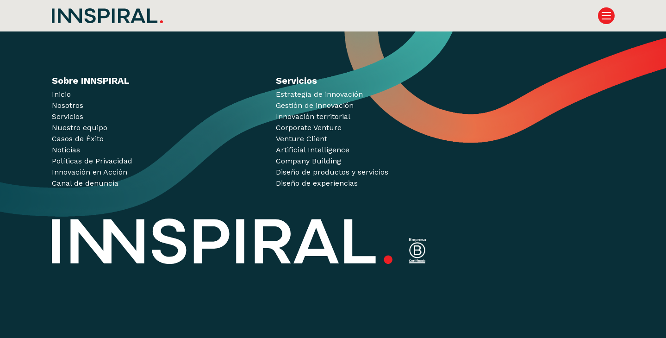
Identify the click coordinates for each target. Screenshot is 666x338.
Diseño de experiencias (317, 183)
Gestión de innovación (315, 105)
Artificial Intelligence (312, 149)
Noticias (66, 149)
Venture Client (301, 138)
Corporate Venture (309, 127)
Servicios (67, 116)
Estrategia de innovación (319, 94)
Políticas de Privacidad (92, 160)
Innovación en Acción (89, 172)
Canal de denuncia (85, 183)
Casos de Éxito (78, 138)
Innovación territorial (313, 116)
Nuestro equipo (79, 127)
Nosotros (67, 105)
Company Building (308, 160)
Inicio (61, 94)
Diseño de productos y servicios (332, 172)
